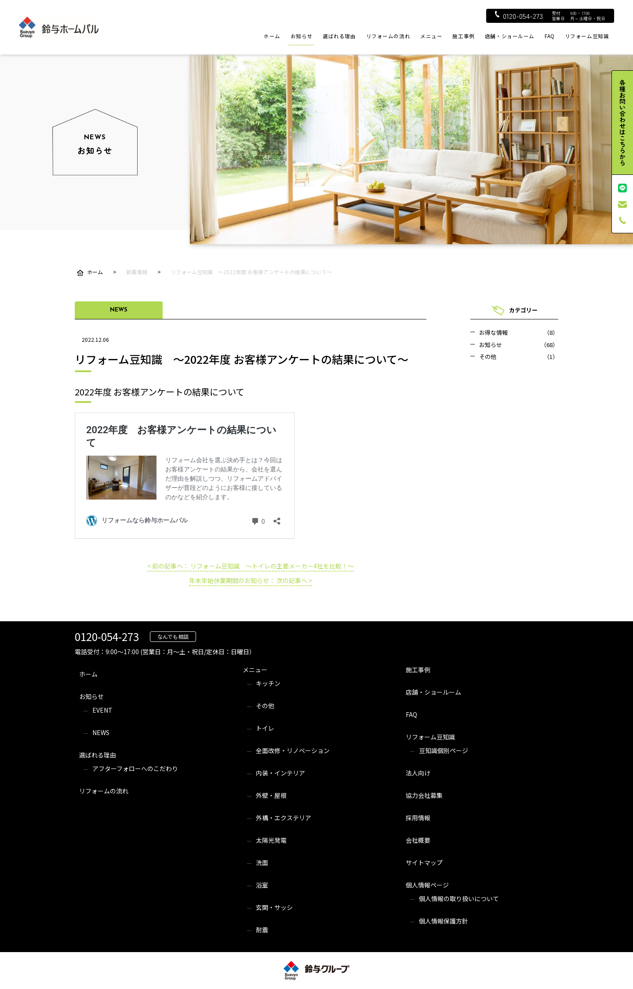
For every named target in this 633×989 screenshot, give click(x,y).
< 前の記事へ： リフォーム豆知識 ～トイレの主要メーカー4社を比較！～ (250, 566)
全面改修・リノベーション (293, 750)
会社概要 (418, 840)
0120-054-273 (519, 16)
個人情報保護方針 (443, 921)
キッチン (268, 683)
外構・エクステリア (283, 817)
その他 (265, 705)
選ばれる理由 (339, 36)
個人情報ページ (427, 884)
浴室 (262, 884)
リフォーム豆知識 (587, 36)
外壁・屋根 (271, 795)
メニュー (431, 36)
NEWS (100, 732)
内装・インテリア (280, 772)
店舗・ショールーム (510, 36)
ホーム (272, 36)
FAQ (550, 36)
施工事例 (463, 36)
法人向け (418, 772)
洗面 (262, 862)
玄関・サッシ (274, 907)
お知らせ (302, 36)
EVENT (102, 710)
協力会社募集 (424, 795)
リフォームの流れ (388, 36)
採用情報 (418, 817)
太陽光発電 (271, 840)
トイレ (265, 728)
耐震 (262, 929)
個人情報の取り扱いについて (459, 898)
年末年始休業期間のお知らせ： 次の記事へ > (250, 580)
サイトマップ (424, 862)
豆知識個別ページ (443, 750)
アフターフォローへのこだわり (135, 768)
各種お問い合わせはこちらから (622, 123)
